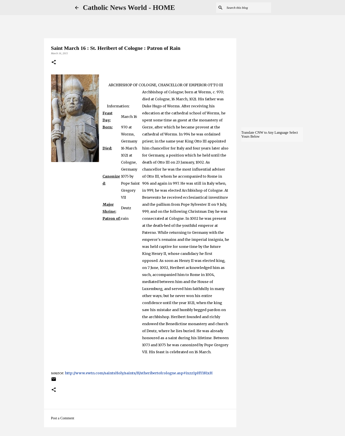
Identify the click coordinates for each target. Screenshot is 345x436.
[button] (53, 62)
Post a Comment (62, 418)
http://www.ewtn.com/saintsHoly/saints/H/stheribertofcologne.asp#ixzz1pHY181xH (139, 373)
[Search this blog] (248, 7)
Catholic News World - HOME (129, 7)
